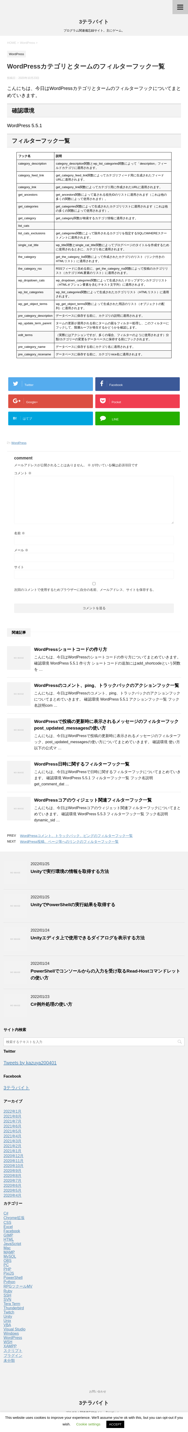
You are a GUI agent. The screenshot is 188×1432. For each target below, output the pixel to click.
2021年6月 (13, 1126)
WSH (8, 1342)
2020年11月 (14, 1161)
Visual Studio (14, 1329)
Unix (7, 1321)
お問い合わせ (97, 1391)
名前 (19, 533)
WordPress (18, 443)
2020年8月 (13, 1176)
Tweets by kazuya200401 (30, 1062)
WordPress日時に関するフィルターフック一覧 (81, 764)
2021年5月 (13, 1131)
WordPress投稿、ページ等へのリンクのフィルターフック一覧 (69, 842)
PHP (7, 1269)
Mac (7, 1248)
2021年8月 (13, 1116)
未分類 (9, 1361)
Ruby (8, 1291)
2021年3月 (13, 1141)
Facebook (12, 1231)
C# (6, 1213)
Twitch (9, 1312)
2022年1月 (13, 1111)
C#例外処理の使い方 (51, 1004)
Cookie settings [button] (88, 1424)
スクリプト (13, 1351)
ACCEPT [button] (115, 1424)
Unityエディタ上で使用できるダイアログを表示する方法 (88, 937)
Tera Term (12, 1304)
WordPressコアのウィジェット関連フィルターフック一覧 (93, 800)
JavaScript (12, 1244)
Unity (8, 1316)
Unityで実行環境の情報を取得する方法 (70, 871)
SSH (7, 1295)
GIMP (8, 1235)
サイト (19, 567)
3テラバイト (94, 22)
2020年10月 (14, 1166)
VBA (7, 1325)
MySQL (10, 1256)
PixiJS (9, 1273)
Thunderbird (14, 1308)
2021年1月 (13, 1151)
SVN (7, 1300)
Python (9, 1282)
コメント (23, 473)
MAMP (9, 1252)
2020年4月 (13, 1195)
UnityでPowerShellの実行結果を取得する (73, 904)
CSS (7, 1223)
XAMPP (10, 1346)
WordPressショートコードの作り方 (70, 649)
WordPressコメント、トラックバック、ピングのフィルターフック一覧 (76, 836)
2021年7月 (13, 1121)
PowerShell (13, 1278)
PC (6, 1265)
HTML (9, 1239)
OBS (8, 1261)
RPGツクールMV (18, 1286)
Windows (11, 1333)
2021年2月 (13, 1146)
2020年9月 (13, 1171)
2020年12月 (14, 1156)
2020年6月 (13, 1186)
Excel (8, 1227)
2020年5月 (13, 1191)
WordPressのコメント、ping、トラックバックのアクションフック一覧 (106, 685)
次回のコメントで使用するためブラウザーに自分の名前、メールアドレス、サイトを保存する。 (85, 590)
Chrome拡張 (14, 1218)
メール (21, 550)
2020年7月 (13, 1181)
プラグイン (13, 1356)
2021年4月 (13, 1136)
